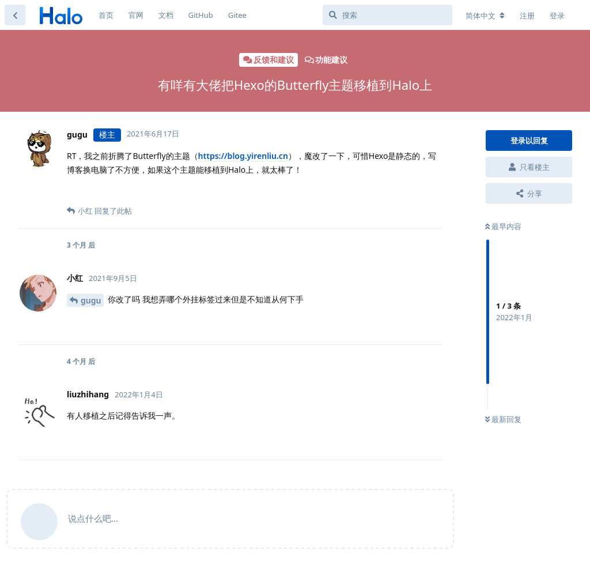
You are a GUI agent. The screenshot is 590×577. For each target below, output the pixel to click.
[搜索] (387, 15)
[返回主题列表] (15, 15)
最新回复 (503, 419)
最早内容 (503, 226)
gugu (91, 300)
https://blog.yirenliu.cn (243, 155)
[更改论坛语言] (485, 15)
